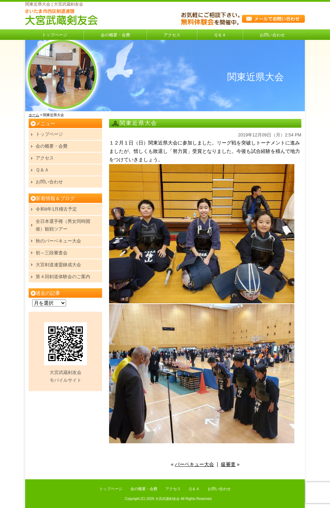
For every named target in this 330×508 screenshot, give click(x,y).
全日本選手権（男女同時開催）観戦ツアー (63, 225)
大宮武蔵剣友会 (167, 499)
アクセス (172, 35)
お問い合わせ (272, 35)
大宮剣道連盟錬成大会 (58, 264)
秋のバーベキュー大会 (58, 241)
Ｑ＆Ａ (220, 35)
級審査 (228, 464)
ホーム (34, 115)
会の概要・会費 (115, 35)
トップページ (54, 35)
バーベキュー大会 (194, 464)
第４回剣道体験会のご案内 (63, 276)
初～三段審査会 (51, 252)
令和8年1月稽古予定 (56, 209)
